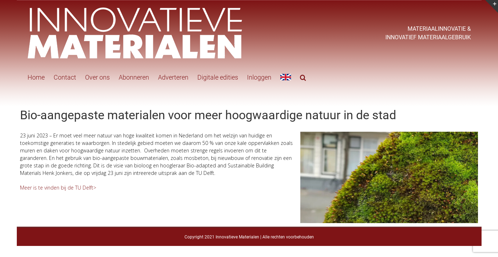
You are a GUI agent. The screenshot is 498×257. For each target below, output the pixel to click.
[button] (289, 77)
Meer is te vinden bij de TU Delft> (58, 187)
